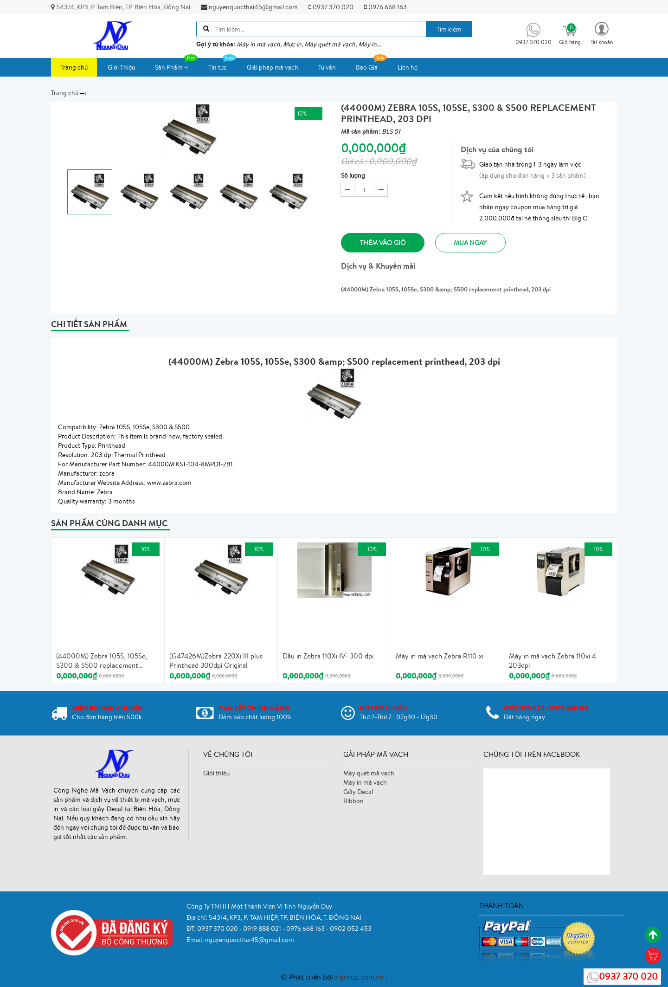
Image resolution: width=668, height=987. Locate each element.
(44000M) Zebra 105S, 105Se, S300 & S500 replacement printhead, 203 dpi (102, 661)
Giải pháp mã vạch (272, 67)
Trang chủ (74, 67)
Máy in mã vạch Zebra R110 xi (439, 656)
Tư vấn (327, 67)
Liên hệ (408, 67)
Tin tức (222, 64)
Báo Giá (371, 64)
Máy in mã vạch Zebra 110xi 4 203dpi (552, 661)
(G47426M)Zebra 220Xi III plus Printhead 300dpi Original (216, 661)
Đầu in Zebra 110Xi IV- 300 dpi (328, 656)
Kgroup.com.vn (360, 977)
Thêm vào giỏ (383, 243)
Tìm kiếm (449, 29)
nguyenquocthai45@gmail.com (249, 7)
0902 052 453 (351, 928)
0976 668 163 (385, 7)
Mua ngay (471, 243)
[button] (602, 32)
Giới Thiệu (121, 67)
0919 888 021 (263, 928)
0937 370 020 (330, 7)
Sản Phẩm (176, 64)
